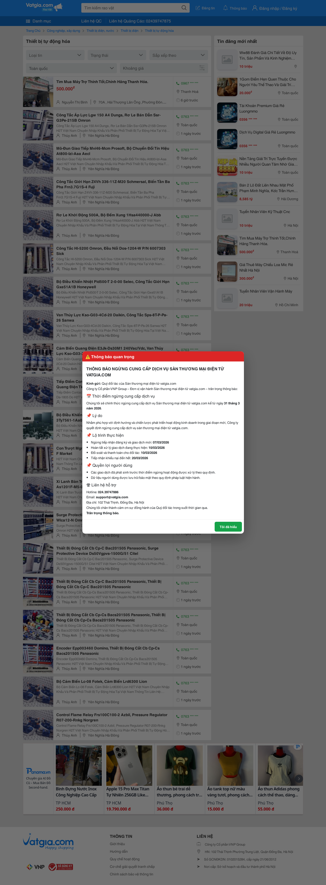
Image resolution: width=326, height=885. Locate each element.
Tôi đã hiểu (228, 526)
